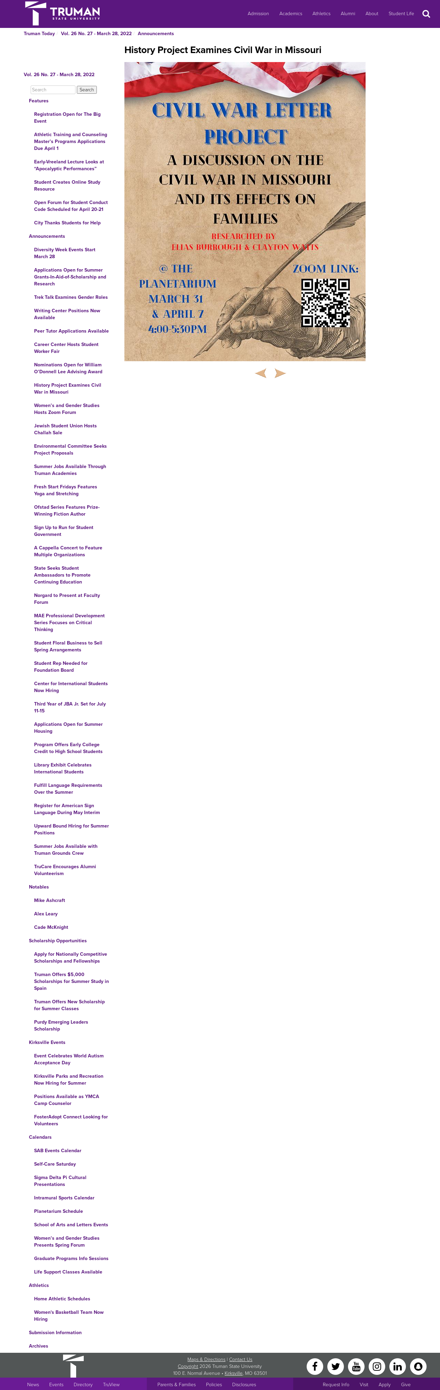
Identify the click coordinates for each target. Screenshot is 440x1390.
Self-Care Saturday (55, 1164)
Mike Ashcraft (49, 900)
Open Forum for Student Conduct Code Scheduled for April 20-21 (71, 206)
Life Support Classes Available (68, 1272)
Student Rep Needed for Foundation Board (61, 666)
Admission (258, 14)
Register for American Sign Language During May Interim (67, 809)
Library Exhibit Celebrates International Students (63, 768)
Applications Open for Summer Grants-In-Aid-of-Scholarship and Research (70, 277)
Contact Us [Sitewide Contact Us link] (240, 1359)
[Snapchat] (418, 1366)
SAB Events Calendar (57, 1151)
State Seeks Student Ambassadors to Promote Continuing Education (62, 575)
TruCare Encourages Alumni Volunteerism (65, 870)
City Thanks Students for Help (67, 223)
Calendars (40, 1137)
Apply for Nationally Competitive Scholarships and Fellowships (70, 957)
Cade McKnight (51, 927)
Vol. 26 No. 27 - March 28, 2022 (96, 34)
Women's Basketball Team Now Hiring (69, 1315)
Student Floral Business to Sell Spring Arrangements (68, 646)
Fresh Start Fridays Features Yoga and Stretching (65, 490)
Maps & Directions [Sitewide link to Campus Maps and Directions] (206, 1359)
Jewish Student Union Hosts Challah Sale (65, 429)
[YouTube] (357, 1366)
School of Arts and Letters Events (71, 1225)
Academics (290, 14)
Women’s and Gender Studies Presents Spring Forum (67, 1241)
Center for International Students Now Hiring (71, 687)
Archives (38, 1346)
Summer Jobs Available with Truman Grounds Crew (66, 849)
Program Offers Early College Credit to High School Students (68, 748)
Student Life (401, 14)
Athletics (321, 14)
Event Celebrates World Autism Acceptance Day (69, 1059)
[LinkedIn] (398, 1366)
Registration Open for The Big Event (67, 117)
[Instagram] (377, 1366)
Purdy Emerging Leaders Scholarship (61, 1025)
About (372, 14)
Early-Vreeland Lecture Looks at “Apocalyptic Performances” (69, 165)
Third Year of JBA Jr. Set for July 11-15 (70, 707)
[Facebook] (315, 1366)
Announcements (156, 34)
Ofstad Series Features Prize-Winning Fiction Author (67, 510)
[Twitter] (336, 1366)
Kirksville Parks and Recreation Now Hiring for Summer (68, 1079)
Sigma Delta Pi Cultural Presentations (60, 1181)
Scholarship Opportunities (58, 941)
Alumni (348, 14)
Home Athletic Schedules (62, 1299)
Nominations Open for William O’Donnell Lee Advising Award (68, 368)
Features (39, 101)
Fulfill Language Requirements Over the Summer (68, 788)
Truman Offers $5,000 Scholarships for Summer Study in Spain (71, 981)
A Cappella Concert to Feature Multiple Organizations (68, 551)
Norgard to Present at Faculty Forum (67, 598)
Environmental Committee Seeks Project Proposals (70, 449)
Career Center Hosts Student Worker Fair (66, 348)
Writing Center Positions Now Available (67, 314)
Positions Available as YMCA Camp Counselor (66, 1100)
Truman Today (39, 34)
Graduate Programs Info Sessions (71, 1258)
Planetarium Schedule (58, 1211)
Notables (39, 887)
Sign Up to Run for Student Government (63, 531)
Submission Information (55, 1333)
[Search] (53, 89)
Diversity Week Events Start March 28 (64, 253)
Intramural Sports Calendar (64, 1198)
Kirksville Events (47, 1042)
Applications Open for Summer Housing (68, 727)
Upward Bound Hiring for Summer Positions (71, 829)
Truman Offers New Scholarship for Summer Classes (69, 1005)
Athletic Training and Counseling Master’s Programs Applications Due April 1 (70, 141)
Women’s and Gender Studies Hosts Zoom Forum (67, 409)
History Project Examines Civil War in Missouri (67, 388)
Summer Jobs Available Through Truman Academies (70, 470)
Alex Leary (46, 914)
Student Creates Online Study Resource (67, 185)
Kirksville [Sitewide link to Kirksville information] (234, 1373)
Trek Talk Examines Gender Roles (71, 297)
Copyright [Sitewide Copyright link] (188, 1366)
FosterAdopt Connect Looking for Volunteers (71, 1120)
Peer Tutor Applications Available (71, 331)
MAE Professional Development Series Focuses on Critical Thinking (69, 622)
